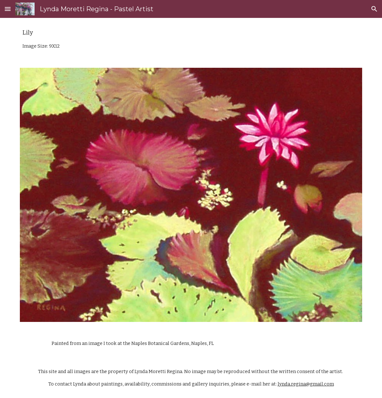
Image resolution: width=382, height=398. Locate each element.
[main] (191, 39)
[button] (7, 9)
